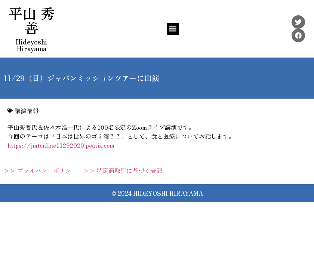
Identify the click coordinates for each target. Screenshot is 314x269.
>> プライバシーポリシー (40, 170)
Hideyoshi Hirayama (31, 45)
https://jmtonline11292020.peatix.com (60, 144)
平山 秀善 (31, 20)
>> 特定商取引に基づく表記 (122, 170)
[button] (173, 29)
